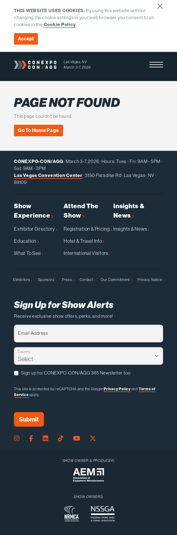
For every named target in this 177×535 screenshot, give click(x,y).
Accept (26, 39)
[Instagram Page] (16, 438)
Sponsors (47, 280)
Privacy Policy (117, 389)
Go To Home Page (38, 130)
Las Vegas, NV (75, 62)
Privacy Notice (151, 280)
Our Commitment (116, 280)
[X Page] (93, 438)
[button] (156, 64)
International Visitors (87, 253)
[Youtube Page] (76, 438)
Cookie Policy (60, 24)
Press (68, 280)
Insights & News (129, 210)
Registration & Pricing (88, 229)
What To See (28, 253)
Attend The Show (81, 210)
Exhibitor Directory (35, 229)
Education (26, 241)
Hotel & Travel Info (84, 241)
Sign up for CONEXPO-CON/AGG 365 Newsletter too (75, 372)
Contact (87, 280)
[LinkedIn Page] (45, 438)
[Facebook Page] (31, 438)
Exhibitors (22, 280)
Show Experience (33, 210)
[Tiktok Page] (60, 438)
